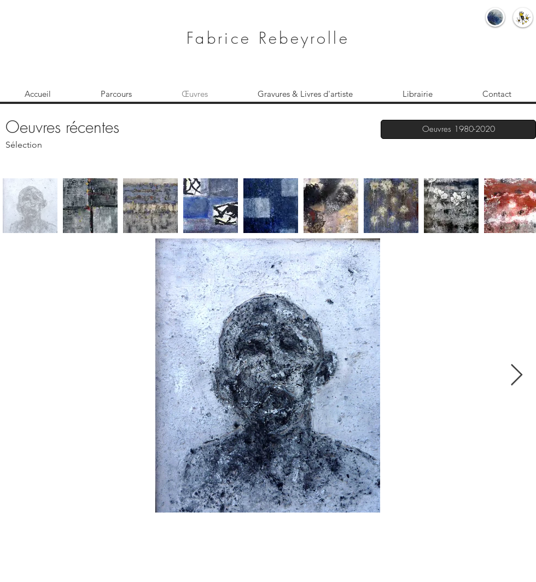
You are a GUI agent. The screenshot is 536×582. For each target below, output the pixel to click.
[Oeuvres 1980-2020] (458, 129)
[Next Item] (516, 375)
